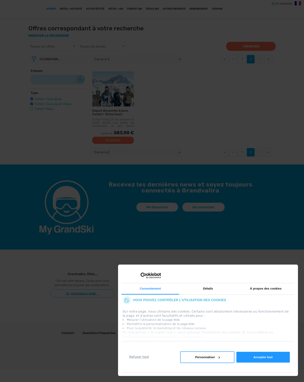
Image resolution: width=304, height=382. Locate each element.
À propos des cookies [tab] (266, 288)
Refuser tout (139, 357)
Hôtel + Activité (71, 8)
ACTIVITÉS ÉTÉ (95, 8)
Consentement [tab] (150, 288)
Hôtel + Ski (115, 8)
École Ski (152, 8)
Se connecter (203, 207)
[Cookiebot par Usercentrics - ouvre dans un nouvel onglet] (143, 276)
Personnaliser (207, 357)
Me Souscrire (157, 207)
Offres (51, 8)
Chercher (251, 46)
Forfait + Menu (44, 109)
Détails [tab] (208, 288)
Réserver (113, 140)
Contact (68, 333)
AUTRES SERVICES (174, 8)
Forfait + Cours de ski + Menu (53, 104)
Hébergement (198, 8)
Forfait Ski (134, 8)
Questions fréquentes (99, 333)
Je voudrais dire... (82, 294)
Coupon (217, 8)
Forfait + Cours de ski (48, 99)
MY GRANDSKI (284, 3)
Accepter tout (263, 357)
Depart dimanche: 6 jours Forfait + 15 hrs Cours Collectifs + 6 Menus (110, 112)
